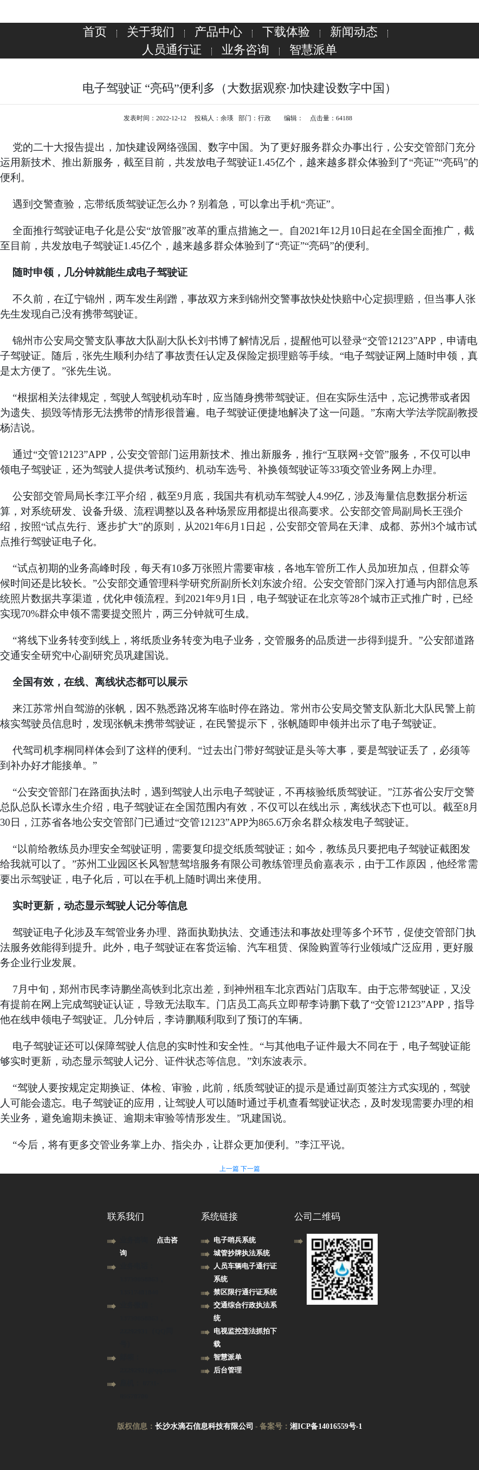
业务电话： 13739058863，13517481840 (143, 1279)
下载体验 (286, 31)
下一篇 (250, 1169)
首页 (95, 31)
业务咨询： (138, 1240)
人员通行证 (172, 49)
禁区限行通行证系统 (245, 1292)
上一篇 (230, 1169)
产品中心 (218, 31)
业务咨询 (245, 49)
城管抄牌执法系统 (241, 1253)
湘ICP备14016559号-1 (326, 1426)
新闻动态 (354, 31)
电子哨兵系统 (234, 1240)
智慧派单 (313, 49)
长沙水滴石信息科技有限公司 (203, 1426)
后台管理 (227, 1370)
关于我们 (150, 31)
